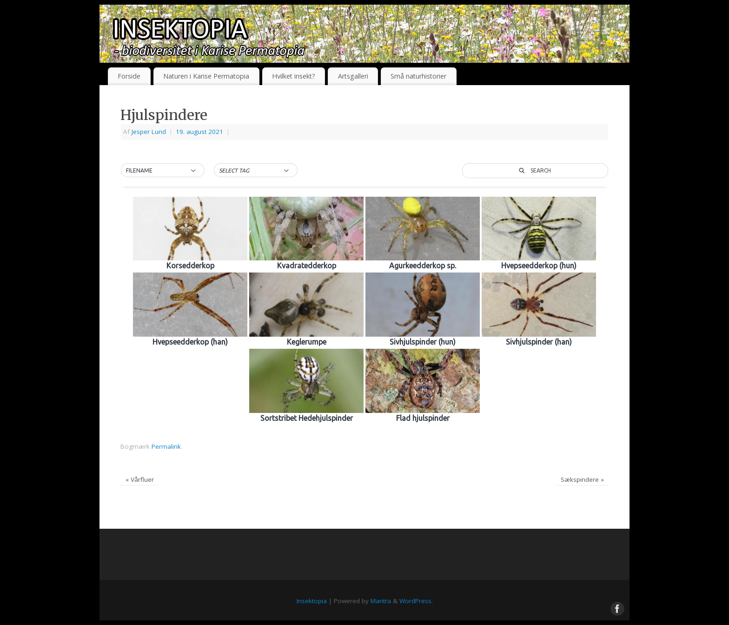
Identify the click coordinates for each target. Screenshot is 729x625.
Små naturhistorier (418, 76)
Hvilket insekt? (293, 76)
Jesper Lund (149, 131)
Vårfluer (140, 479)
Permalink (166, 446)
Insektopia (312, 601)
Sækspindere (582, 479)
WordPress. (416, 601)
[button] (162, 171)
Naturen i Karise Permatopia (206, 76)
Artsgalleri (353, 76)
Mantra (381, 601)
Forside (129, 76)
